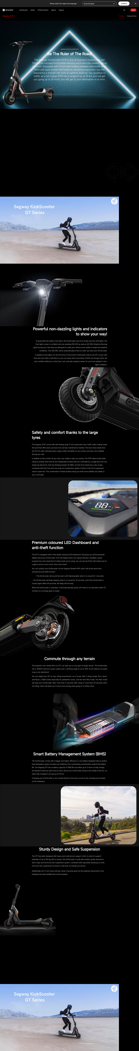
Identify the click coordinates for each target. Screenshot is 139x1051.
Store (133, 10)
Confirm (124, 4)
